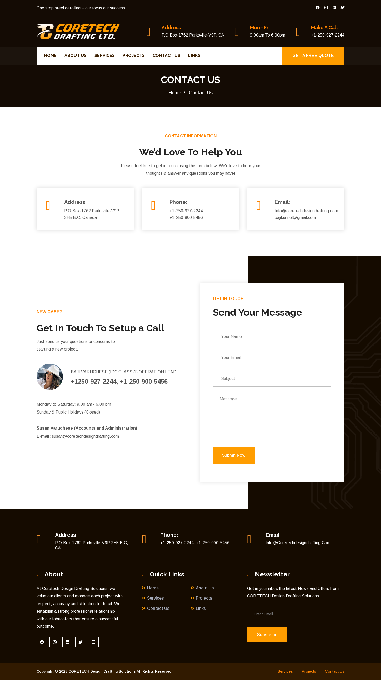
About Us (76, 55)
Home (50, 55)
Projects (134, 55)
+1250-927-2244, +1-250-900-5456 (119, 381)
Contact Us (167, 55)
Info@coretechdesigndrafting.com (297, 542)
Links (194, 55)
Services (105, 55)
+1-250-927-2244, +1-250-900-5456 (194, 542)
